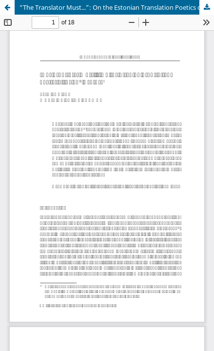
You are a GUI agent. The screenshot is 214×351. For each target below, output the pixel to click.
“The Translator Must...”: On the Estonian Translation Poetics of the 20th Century (116, 7)
